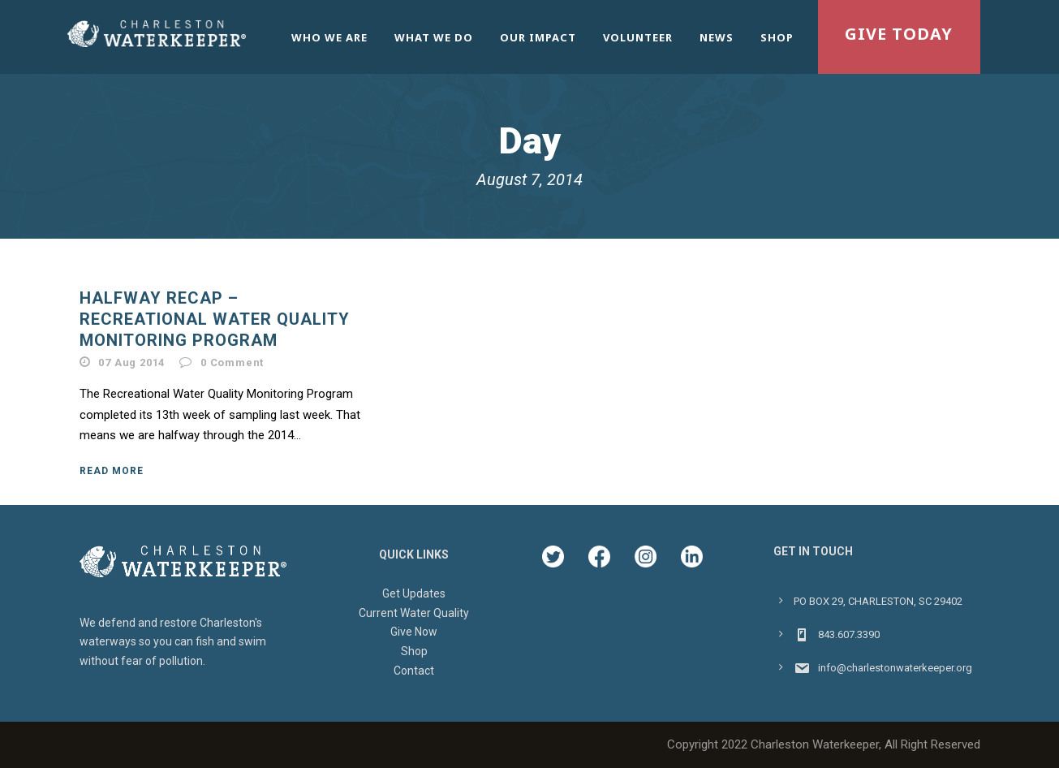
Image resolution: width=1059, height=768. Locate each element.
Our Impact (538, 37)
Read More (112, 471)
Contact (414, 670)
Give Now (413, 631)
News (717, 37)
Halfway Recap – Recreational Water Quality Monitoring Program (215, 319)
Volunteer (638, 37)
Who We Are (329, 37)
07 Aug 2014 (131, 362)
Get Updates (414, 593)
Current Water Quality (414, 612)
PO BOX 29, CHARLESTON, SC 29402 (878, 601)
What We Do (433, 37)
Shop (777, 37)
